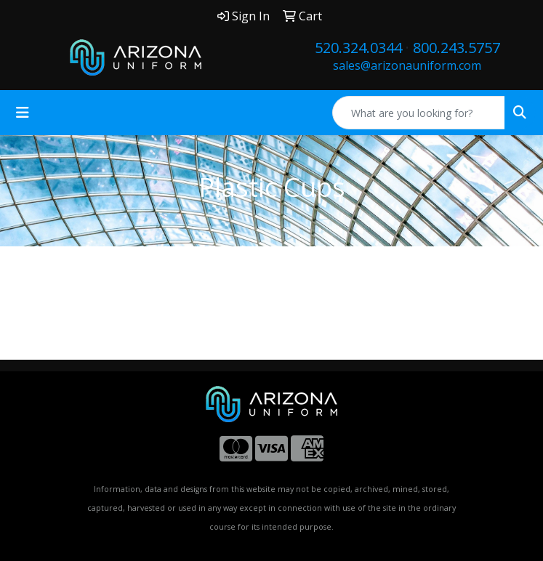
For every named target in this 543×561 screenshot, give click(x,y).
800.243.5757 (456, 47)
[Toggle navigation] (22, 112)
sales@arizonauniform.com (407, 65)
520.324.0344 (358, 47)
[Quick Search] (418, 112)
